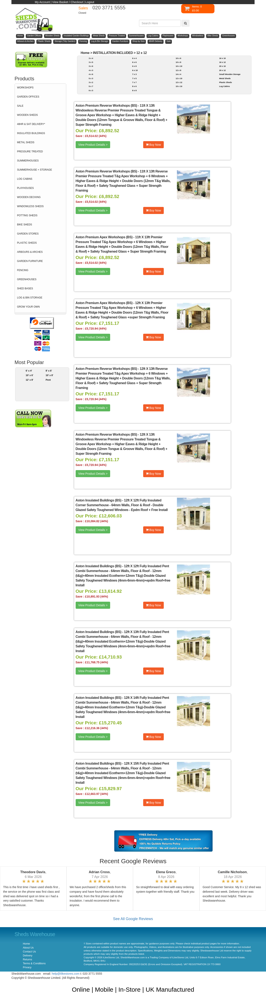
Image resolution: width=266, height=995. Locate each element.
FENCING (22, 270)
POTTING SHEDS (27, 215)
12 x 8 (178, 70)
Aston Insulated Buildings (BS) (98, 500)
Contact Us (29, 951)
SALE (20, 105)
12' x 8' (29, 380)
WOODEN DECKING (29, 197)
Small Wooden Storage (229, 74)
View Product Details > (93, 144)
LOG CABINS (24, 178)
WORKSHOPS (25, 87)
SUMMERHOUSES (28, 160)
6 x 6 (134, 62)
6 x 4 (134, 58)
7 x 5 (134, 78)
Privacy (27, 967)
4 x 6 (91, 74)
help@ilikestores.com (65, 973)
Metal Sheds (225, 78)
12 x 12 (141, 53)
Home (85, 53)
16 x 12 (222, 62)
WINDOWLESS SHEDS (30, 206)
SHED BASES (25, 288)
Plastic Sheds (225, 82)
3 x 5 (91, 62)
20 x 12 (222, 70)
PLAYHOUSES (25, 188)
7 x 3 (134, 74)
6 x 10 (135, 70)
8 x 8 (134, 90)
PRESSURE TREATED (30, 151)
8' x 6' (49, 370)
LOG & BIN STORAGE (29, 297)
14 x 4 (178, 74)
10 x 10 (179, 66)
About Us (28, 947)
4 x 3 (91, 70)
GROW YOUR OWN (28, 306)
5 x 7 (91, 86)
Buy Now (153, 144)
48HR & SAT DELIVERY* (31, 124)
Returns (27, 959)
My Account (42, 2)
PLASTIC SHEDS (27, 242)
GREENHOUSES (26, 279)
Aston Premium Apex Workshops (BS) (104, 237)
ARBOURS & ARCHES (30, 252)
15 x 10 (179, 86)
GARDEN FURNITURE (30, 261)
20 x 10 (222, 66)
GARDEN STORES (28, 233)
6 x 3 (91, 90)
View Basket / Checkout (67, 2)
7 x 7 (134, 82)
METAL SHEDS (25, 142)
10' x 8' (49, 375)
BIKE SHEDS (24, 224)
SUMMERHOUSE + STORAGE (34, 169)
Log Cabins (224, 86)
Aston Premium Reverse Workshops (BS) (106, 105)
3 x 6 (91, 66)
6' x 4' (29, 370)
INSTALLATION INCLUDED (113, 53)
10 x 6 (178, 58)
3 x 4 (91, 58)
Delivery (27, 955)
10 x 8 (178, 62)
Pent (48, 380)
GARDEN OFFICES (28, 96)
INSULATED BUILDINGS (31, 133)
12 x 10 (179, 78)
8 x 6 (134, 86)
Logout (89, 2)
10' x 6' (29, 375)
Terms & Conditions (34, 963)
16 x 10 (222, 58)
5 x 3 (91, 78)
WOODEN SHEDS (27, 115)
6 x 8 (134, 66)
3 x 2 (91, 82)
